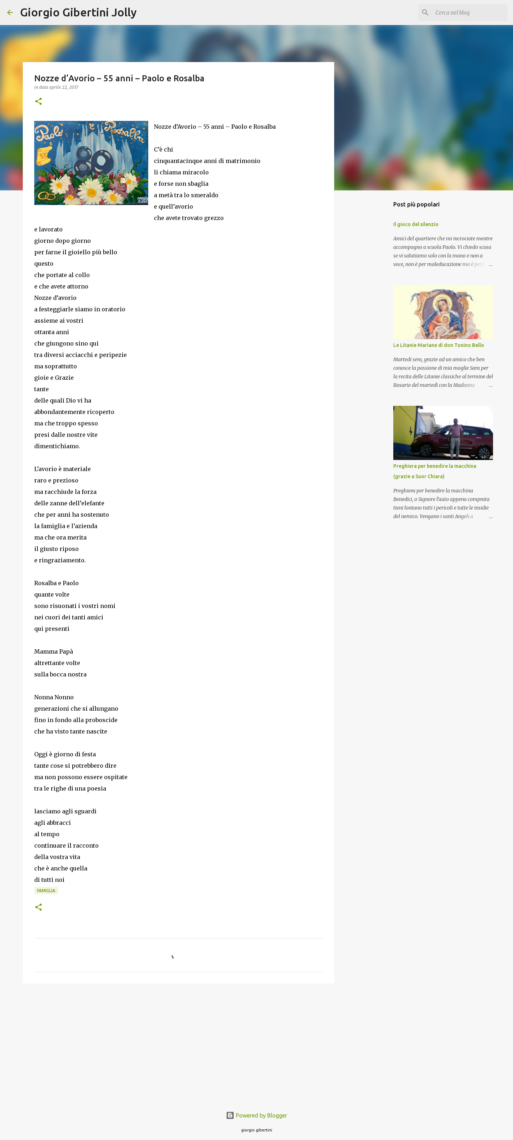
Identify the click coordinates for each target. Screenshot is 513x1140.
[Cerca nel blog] (469, 12)
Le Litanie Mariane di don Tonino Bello (438, 345)
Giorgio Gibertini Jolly (78, 12)
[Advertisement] (178, 1044)
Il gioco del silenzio (416, 224)
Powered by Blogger (256, 1115)
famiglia (46, 890)
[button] (38, 102)
